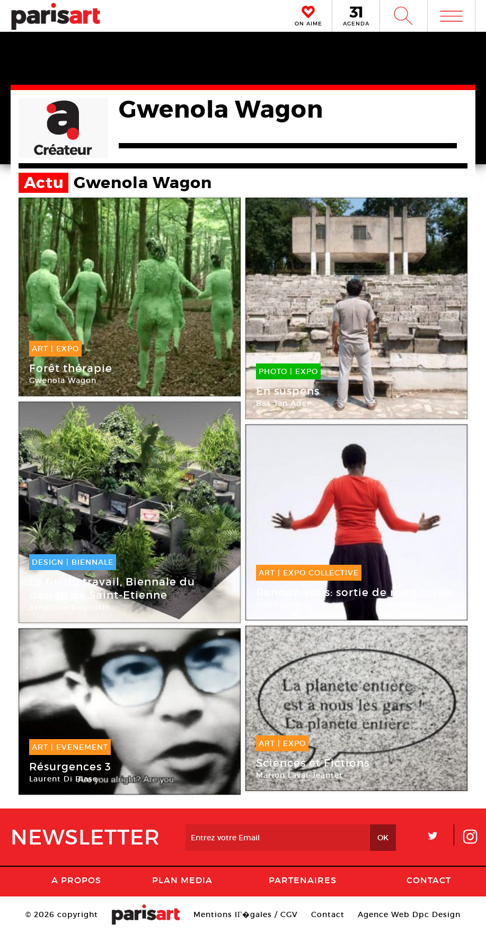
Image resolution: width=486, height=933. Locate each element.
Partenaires (303, 880)
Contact (429, 880)
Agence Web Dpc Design (409, 914)
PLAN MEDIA (182, 880)
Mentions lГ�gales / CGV (245, 914)
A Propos (76, 880)
